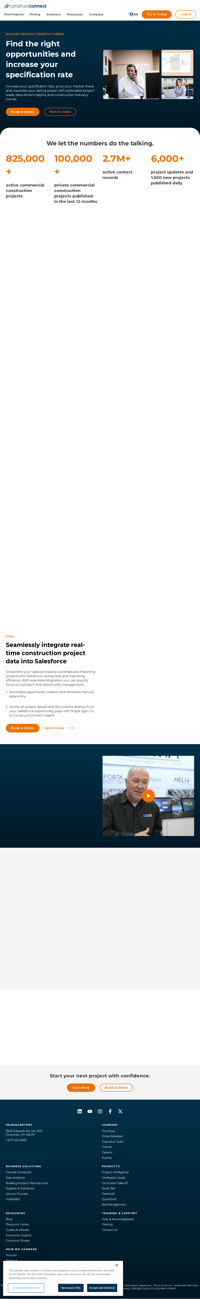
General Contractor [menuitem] (18, 1172)
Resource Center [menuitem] (17, 1224)
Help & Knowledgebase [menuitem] (118, 1219)
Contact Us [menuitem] (109, 1230)
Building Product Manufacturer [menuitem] (27, 1183)
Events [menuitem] (107, 1158)
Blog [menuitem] (9, 1219)
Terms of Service (163, 1285)
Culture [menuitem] (107, 1147)
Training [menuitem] (107, 1224)
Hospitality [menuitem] (13, 1199)
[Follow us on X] (120, 1111)
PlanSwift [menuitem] (108, 1194)
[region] (63, 1278)
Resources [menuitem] (15, 1213)
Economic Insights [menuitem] (18, 1235)
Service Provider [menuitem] (17, 1194)
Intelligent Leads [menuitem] (113, 1177)
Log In (185, 14)
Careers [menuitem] (107, 1152)
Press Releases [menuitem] (112, 1136)
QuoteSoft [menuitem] (109, 1199)
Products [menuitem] (111, 1166)
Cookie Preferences (26, 1287)
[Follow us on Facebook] (110, 1111)
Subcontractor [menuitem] (15, 1177)
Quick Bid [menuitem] (108, 1188)
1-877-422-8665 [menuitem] (16, 1140)
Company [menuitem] (110, 1124)
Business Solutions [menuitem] (23, 1166)
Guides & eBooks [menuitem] (17, 1230)
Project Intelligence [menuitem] (115, 1172)
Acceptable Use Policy (186, 1285)
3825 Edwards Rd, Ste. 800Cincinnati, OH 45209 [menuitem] (24, 1133)
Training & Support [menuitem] (119, 1213)
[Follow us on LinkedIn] (80, 1111)
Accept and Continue (102, 1287)
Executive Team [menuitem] (113, 1141)
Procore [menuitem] (11, 1255)
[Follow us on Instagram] (100, 1111)
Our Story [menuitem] (108, 1131)
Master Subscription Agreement (134, 1285)
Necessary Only (71, 1287)
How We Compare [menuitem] (21, 1249)
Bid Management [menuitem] (114, 1204)
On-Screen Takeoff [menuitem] (115, 1183)
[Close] (116, 1265)
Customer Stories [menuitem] (18, 1240)
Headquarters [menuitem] (19, 1124)
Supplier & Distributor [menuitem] (20, 1188)
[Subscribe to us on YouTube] (90, 1111)
